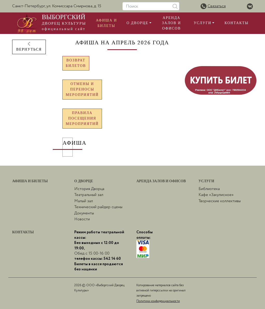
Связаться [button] (217, 6)
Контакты (237, 23)
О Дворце (138, 23)
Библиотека (209, 189)
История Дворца (89, 189)
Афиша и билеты (106, 23)
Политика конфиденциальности (158, 301)
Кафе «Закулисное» (216, 195)
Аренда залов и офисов (171, 23)
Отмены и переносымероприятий (82, 89)
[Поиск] (150, 6)
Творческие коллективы (219, 201)
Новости (82, 219)
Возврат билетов (76, 63)
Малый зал (83, 201)
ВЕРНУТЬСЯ (29, 47)
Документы (84, 213)
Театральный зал (88, 195)
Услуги (202, 23)
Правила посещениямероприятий (82, 118)
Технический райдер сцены (98, 207)
